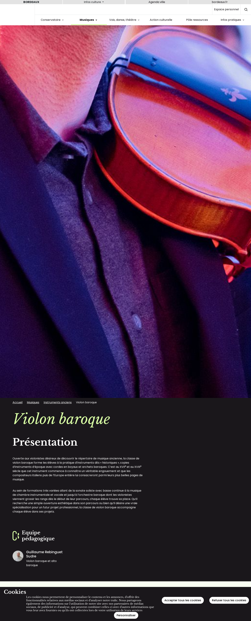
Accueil (17, 402)
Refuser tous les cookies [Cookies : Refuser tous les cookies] (229, 600)
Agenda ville (157, 2)
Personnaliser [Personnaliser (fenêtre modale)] (126, 615)
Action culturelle (161, 20)
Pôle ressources (197, 20)
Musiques (89, 20)
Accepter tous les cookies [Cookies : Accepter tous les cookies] (182, 600)
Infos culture (93, 2)
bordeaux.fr (220, 2)
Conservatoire (53, 20)
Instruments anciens (58, 402)
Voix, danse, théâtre (125, 20)
